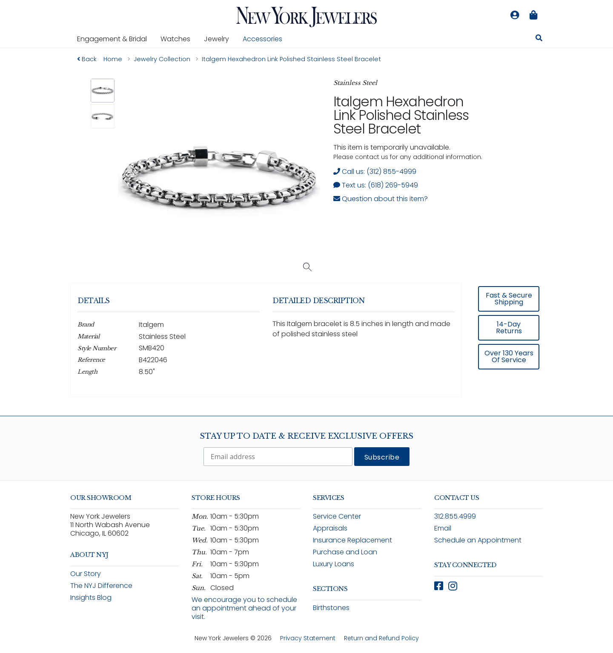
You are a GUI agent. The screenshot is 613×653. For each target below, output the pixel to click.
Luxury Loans (333, 564)
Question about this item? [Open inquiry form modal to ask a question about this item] (380, 199)
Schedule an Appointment (477, 540)
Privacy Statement (307, 638)
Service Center (337, 516)
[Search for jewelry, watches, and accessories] (539, 39)
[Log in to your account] (514, 15)
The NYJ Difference (101, 586)
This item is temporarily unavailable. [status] (391, 147)
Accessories (262, 39)
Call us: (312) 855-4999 (374, 171)
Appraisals (330, 528)
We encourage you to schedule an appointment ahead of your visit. (244, 608)
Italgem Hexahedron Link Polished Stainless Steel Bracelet (401, 115)
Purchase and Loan (345, 552)
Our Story (85, 574)
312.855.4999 (455, 516)
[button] (103, 91)
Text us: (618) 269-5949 (375, 185)
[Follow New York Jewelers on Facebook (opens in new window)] (438, 586)
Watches (178, 39)
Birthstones (331, 608)
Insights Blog (91, 597)
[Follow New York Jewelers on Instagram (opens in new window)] (452, 586)
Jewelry (220, 39)
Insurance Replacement (352, 540)
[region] (306, 346)
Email (442, 528)
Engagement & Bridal (115, 39)
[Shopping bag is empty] (533, 15)
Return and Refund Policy (381, 638)
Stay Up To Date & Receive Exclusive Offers (306, 436)
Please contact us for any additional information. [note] (407, 157)
